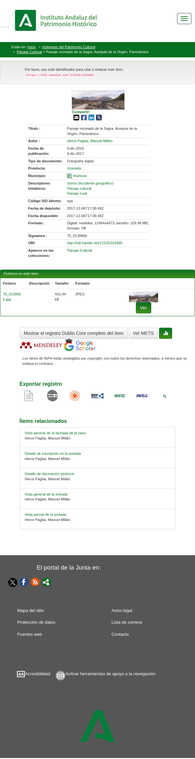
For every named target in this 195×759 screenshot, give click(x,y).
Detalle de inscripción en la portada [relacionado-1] (53, 453)
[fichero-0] (143, 297)
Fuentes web (29, 634)
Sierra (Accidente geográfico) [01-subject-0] (90, 183)
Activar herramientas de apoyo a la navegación (110, 673)
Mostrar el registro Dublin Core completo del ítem (73, 333)
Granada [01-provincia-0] (74, 168)
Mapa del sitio (30, 610)
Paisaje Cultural (29, 52)
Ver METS (143, 333)
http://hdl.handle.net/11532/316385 (94, 243)
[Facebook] (24, 582)
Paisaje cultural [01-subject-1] (79, 188)
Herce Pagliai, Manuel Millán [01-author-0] (89, 141)
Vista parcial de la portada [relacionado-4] (45, 514)
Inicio (31, 47)
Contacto (120, 634)
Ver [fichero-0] (143, 307)
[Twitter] (11, 582)
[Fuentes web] (35, 582)
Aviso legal (121, 610)
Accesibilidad (37, 673)
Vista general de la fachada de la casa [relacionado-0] (55, 433)
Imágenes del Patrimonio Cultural (68, 47)
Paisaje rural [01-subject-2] (77, 193)
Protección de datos (36, 622)
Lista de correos (126, 622)
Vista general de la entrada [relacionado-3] (46, 494)
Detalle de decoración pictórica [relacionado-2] (49, 474)
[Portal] (47, 582)
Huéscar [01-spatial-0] (80, 176)
